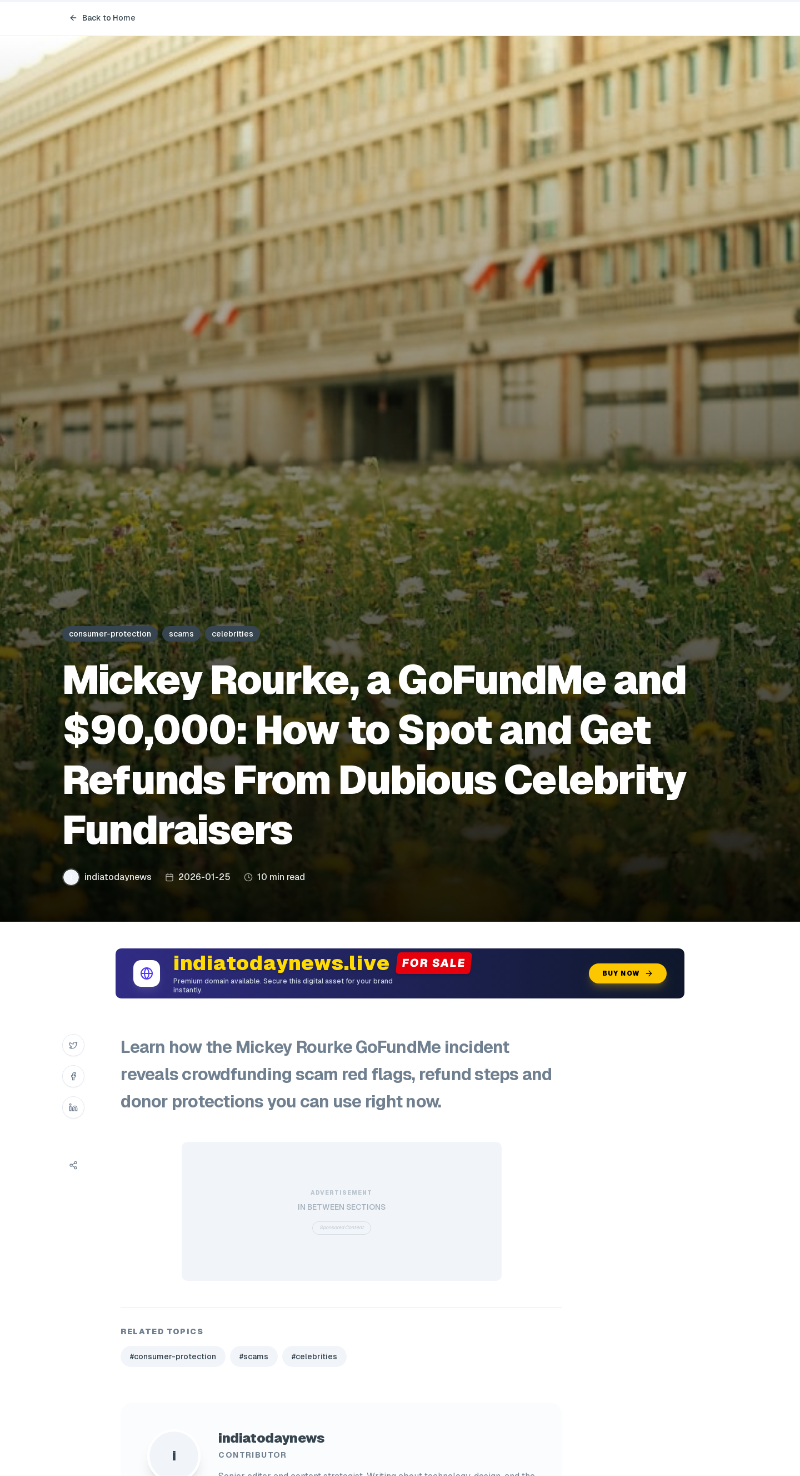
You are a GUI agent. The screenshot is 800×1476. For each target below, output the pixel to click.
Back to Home (102, 18)
